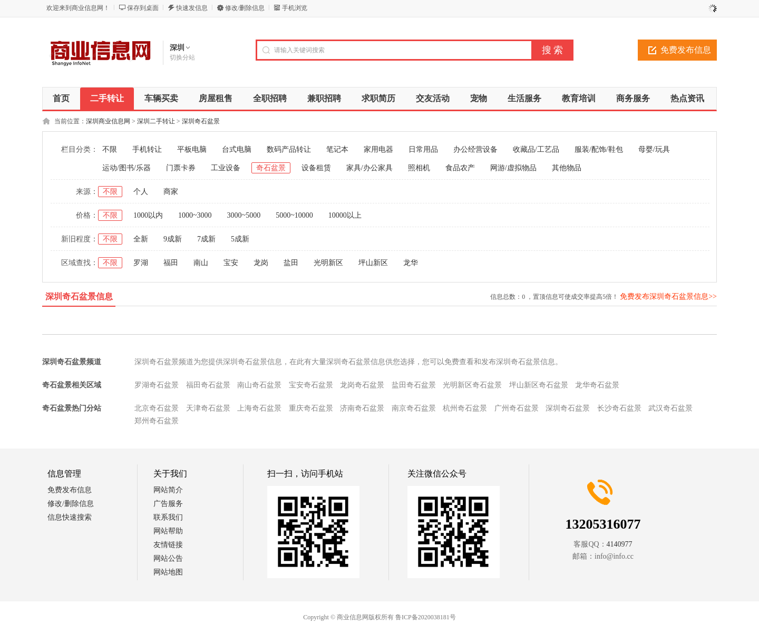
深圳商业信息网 (108, 121)
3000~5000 (244, 215)
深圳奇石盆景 (201, 121)
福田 (170, 263)
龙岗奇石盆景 (362, 385)
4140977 (619, 544)
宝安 (230, 263)
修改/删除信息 (245, 8)
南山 (200, 263)
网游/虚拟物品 (513, 168)
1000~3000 (195, 215)
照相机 (419, 168)
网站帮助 (168, 531)
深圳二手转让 (156, 121)
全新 (140, 239)
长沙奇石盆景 (619, 408)
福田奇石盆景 (208, 385)
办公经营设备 (475, 149)
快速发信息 (192, 8)
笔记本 (337, 149)
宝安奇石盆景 (311, 385)
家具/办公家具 (369, 168)
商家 (170, 192)
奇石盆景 (271, 168)
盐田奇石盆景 (414, 385)
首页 (61, 98)
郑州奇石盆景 (156, 421)
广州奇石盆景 (516, 408)
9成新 (172, 239)
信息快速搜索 (69, 517)
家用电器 (378, 149)
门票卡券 (181, 168)
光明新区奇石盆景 (472, 385)
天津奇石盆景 (208, 408)
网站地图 (168, 572)
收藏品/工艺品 (536, 149)
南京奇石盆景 (414, 408)
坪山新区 (373, 263)
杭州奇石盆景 (465, 408)
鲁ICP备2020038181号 (425, 617)
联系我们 (168, 517)
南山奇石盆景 (259, 385)
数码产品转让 (289, 149)
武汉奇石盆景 (670, 408)
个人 (140, 192)
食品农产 (460, 168)
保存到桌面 (143, 8)
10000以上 (345, 215)
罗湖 (140, 263)
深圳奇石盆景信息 (79, 296)
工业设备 (225, 168)
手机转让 (147, 149)
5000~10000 (294, 215)
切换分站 (182, 57)
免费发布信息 (685, 49)
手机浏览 (294, 8)
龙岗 (261, 263)
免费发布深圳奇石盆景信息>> (668, 296)
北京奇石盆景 (156, 408)
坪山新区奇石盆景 (538, 385)
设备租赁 (316, 168)
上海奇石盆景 (259, 408)
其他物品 (566, 168)
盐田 (291, 263)
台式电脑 (236, 149)
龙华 (410, 263)
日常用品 (423, 149)
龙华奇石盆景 (597, 385)
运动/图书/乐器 (126, 168)
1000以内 (148, 215)
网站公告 (168, 558)
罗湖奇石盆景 (156, 385)
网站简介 (168, 490)
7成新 (206, 239)
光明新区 (328, 263)
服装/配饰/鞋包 (599, 149)
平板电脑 (192, 149)
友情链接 (168, 545)
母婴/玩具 (654, 149)
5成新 (240, 239)
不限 (109, 149)
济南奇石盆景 (362, 408)
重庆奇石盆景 (311, 408)
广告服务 (168, 504)
